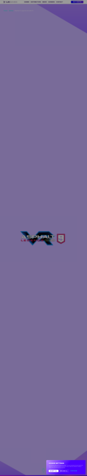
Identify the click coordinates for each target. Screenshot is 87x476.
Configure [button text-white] (73, 470)
